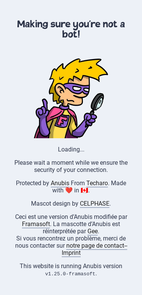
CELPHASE (94, 203)
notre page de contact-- (96, 245)
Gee (92, 231)
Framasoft (36, 224)
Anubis (60, 183)
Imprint (71, 252)
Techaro (97, 183)
